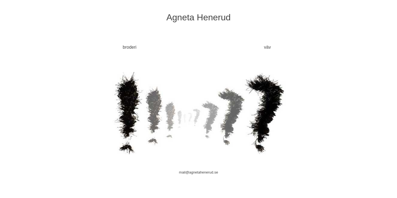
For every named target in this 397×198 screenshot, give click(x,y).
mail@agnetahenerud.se (198, 172)
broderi (129, 47)
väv (267, 47)
